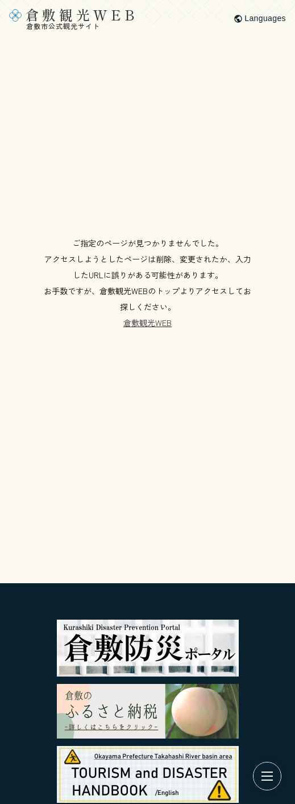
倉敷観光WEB (147, 322)
